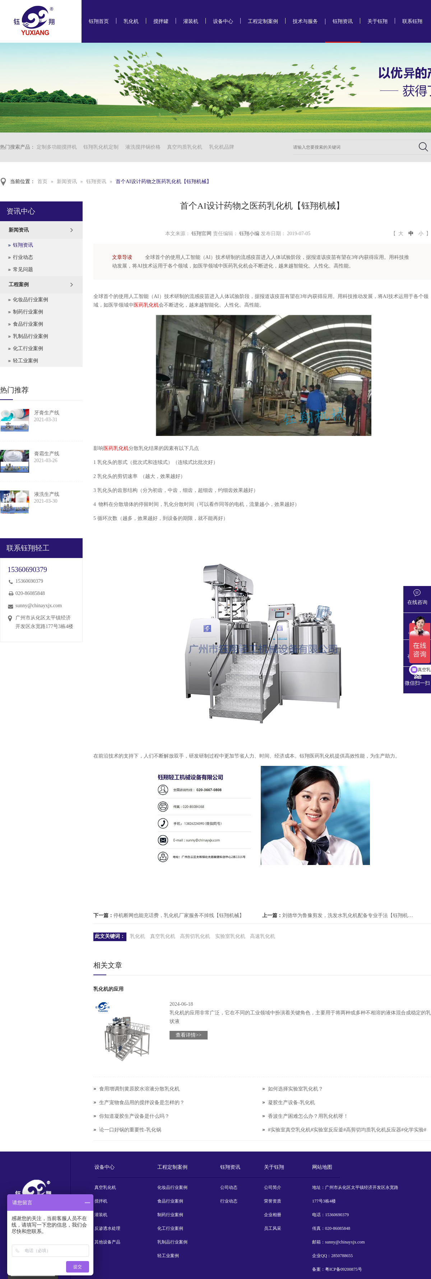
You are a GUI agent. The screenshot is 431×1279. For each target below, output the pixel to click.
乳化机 (131, 21)
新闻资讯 (67, 181)
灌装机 (190, 21)
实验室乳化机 (230, 936)
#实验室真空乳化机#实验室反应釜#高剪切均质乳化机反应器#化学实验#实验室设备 (347, 1136)
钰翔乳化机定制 (101, 147)
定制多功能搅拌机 (57, 147)
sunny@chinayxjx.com (38, 605)
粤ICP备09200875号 (343, 1269)
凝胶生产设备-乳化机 (291, 1102)
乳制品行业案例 (30, 336)
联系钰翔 (412, 21)
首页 (42, 181)
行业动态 (23, 257)
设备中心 (223, 21)
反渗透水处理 (107, 1228)
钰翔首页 (99, 21)
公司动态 (228, 1187)
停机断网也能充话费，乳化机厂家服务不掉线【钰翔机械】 (178, 915)
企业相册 (272, 1214)
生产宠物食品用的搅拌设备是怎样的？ (142, 1102)
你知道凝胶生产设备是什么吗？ (134, 1116)
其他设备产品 (107, 1242)
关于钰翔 (377, 21)
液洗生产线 (46, 494)
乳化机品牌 (221, 147)
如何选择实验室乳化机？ (295, 1089)
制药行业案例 (28, 312)
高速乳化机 (262, 936)
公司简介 (272, 1187)
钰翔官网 (201, 233)
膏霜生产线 (46, 453)
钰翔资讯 (343, 21)
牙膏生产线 (46, 412)
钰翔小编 (249, 233)
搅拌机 (100, 1201)
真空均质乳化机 (184, 147)
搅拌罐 (160, 21)
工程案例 (19, 284)
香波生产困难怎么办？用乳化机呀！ (308, 1116)
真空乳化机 (162, 936)
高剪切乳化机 (195, 936)
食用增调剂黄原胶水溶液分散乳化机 (139, 1089)
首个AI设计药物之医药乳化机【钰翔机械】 (164, 181)
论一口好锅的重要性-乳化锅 (130, 1130)
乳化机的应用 (108, 989)
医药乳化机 (146, 305)
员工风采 (272, 1228)
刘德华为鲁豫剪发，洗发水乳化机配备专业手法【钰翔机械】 (349, 915)
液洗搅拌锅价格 (143, 147)
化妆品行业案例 (30, 299)
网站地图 (322, 1167)
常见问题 (23, 269)
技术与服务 (305, 21)
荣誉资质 (272, 1201)
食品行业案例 (28, 324)
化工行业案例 (28, 348)
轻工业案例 (25, 360)
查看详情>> (188, 1035)
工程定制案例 (263, 21)
